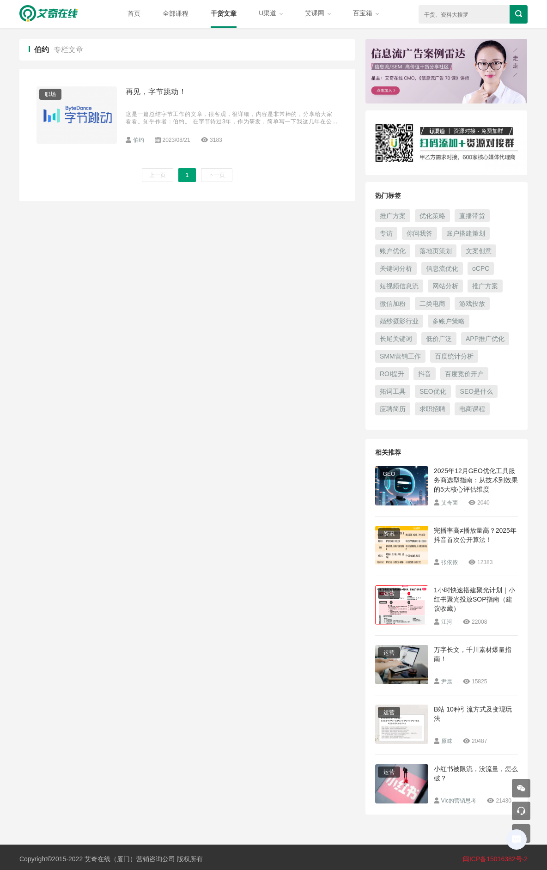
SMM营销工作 (400, 356)
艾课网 (318, 13)
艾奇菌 (449, 502)
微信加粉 (393, 303)
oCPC (480, 268)
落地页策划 (435, 251)
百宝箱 (366, 13)
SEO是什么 (476, 391)
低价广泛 (439, 338)
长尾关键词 (396, 338)
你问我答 (419, 233)
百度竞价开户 (464, 373)
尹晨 (446, 681)
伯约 (138, 140)
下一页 (216, 175)
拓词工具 (393, 391)
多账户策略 (448, 321)
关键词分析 (396, 268)
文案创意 (479, 251)
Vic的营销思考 (458, 800)
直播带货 (472, 215)
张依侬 (449, 562)
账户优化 (393, 251)
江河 (446, 622)
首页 (134, 13)
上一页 (157, 175)
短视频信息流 (399, 286)
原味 (446, 741)
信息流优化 (442, 268)
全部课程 (175, 13)
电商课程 (472, 409)
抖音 (424, 373)
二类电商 (432, 303)
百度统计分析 (454, 356)
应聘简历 (393, 409)
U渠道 (271, 13)
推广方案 (393, 215)
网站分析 (445, 286)
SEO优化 (432, 391)
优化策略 (432, 215)
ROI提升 (392, 373)
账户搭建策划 (465, 233)
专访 (386, 233)
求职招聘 (432, 409)
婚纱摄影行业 (399, 321)
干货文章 (224, 13)
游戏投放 (472, 303)
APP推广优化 (485, 338)
